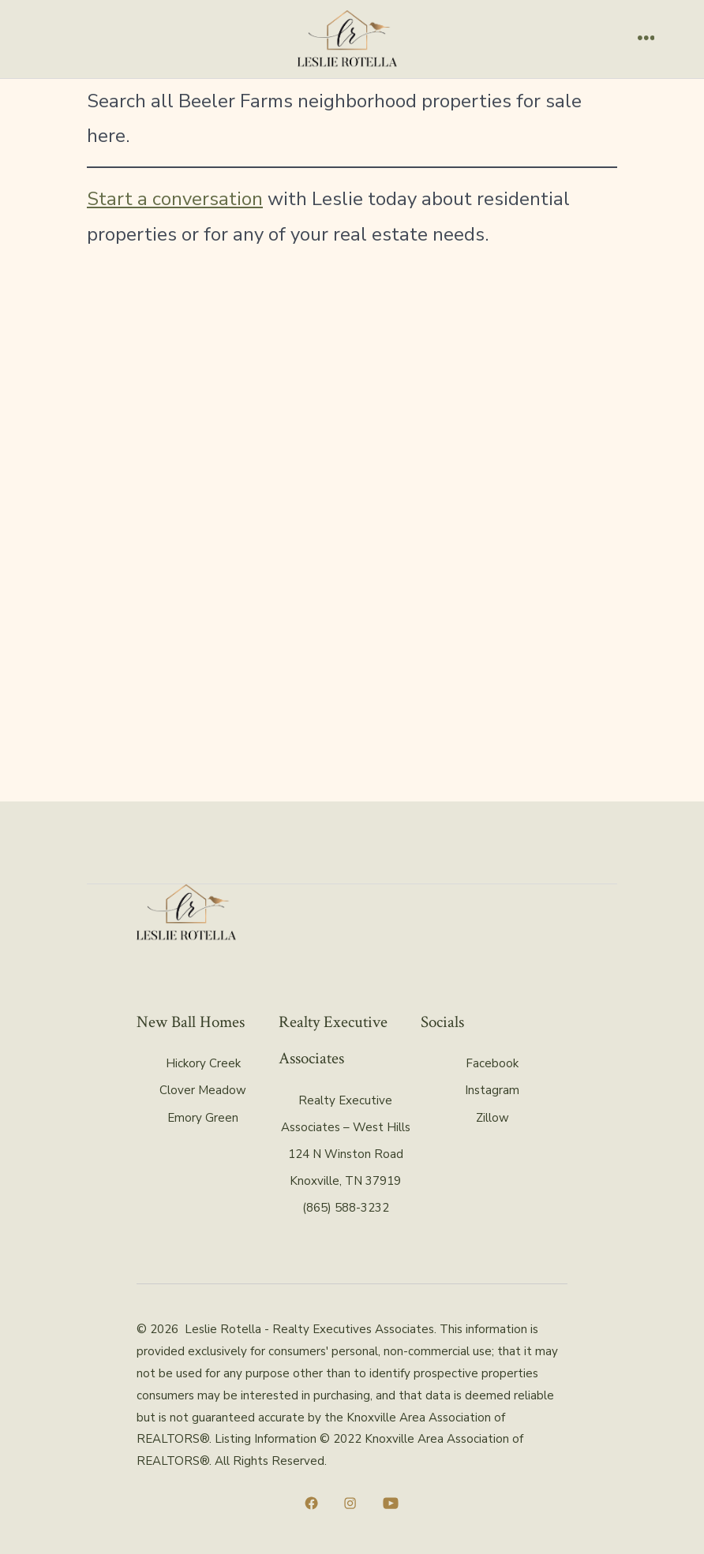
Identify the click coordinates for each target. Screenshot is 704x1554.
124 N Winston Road (345, 1154)
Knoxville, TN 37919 (345, 1181)
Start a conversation (175, 198)
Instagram (492, 1090)
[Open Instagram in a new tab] (350, 1503)
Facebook (492, 1063)
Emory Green (202, 1118)
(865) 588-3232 (345, 1208)
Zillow (492, 1118)
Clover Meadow (202, 1090)
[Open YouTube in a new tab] (390, 1503)
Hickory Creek (203, 1063)
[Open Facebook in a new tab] (311, 1503)
